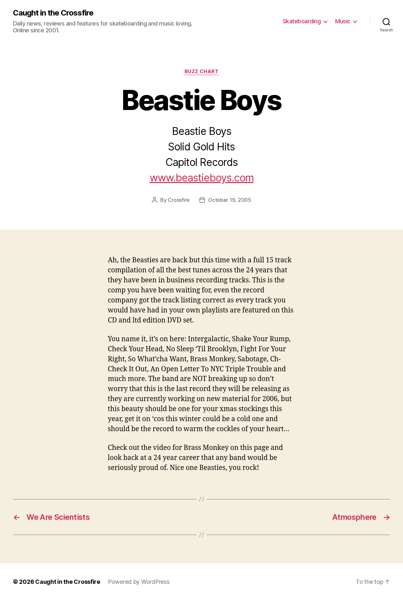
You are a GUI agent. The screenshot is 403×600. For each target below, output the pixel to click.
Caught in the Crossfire (53, 13)
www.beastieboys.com (202, 177)
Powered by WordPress (139, 581)
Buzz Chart (202, 71)
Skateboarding (302, 21)
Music (342, 21)
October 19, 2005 (229, 200)
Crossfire (179, 200)
